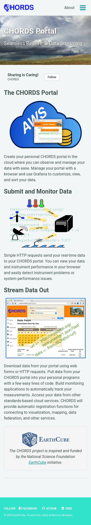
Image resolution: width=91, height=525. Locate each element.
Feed (66, 508)
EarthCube (37, 462)
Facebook (27, 508)
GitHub (48, 508)
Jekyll (44, 515)
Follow (52, 77)
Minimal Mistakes (62, 515)
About (69, 7)
